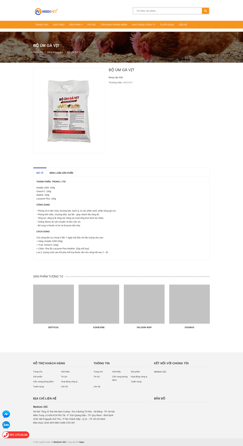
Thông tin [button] (102, 363)
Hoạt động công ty (69, 381)
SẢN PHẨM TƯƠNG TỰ (48, 276)
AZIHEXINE (99, 327)
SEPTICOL (53, 327)
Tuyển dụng (38, 386)
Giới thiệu (65, 371)
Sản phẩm (37, 376)
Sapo (81, 442)
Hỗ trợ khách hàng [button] (49, 363)
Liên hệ (64, 386)
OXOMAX (189, 327)
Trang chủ (37, 371)
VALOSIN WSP (144, 327)
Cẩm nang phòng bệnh (43, 381)
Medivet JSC (160, 371)
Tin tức (64, 376)
